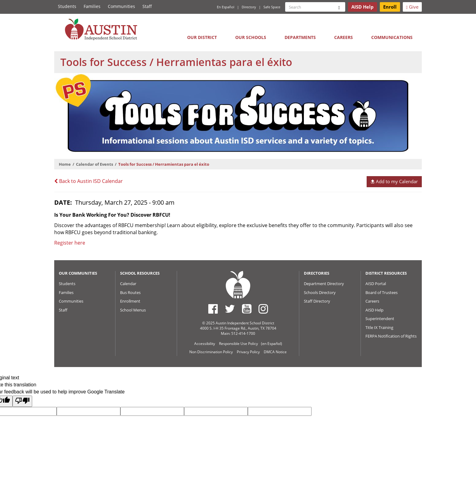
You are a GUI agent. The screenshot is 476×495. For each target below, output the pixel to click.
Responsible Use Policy (238, 343)
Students (67, 6)
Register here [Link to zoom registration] (69, 242)
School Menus (133, 310)
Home (65, 164)
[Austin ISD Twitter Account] (229, 309)
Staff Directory (317, 301)
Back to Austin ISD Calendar (88, 181)
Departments (300, 37)
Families (92, 6)
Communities (121, 6)
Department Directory (324, 283)
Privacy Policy (248, 351)
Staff (147, 6)
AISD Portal (375, 283)
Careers (343, 37)
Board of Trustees (381, 292)
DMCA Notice (275, 351)
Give (412, 7)
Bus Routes (130, 292)
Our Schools (250, 37)
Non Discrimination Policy (211, 351)
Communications (392, 37)
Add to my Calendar (394, 181)
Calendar (128, 283)
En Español (225, 7)
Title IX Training (379, 327)
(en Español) (271, 343)
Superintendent (379, 318)
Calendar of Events (94, 164)
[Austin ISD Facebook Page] (213, 309)
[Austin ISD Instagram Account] (263, 309)
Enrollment (130, 301)
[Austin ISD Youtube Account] (246, 309)
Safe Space (271, 7)
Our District (202, 37)
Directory (249, 7)
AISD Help (374, 310)
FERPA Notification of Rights (391, 336)
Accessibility (204, 343)
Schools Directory (320, 292)
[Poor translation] (22, 401)
